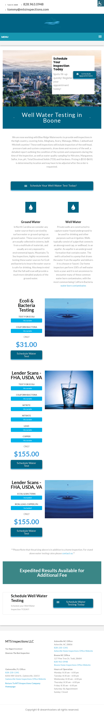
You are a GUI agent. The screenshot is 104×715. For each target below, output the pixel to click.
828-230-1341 (61, 647)
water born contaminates (73, 285)
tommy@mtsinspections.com (27, 9)
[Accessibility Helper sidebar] (101, 3)
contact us (67, 553)
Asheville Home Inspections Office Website (73, 651)
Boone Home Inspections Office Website (72, 665)
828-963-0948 (61, 661)
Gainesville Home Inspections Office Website (25, 679)
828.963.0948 (32, 4)
